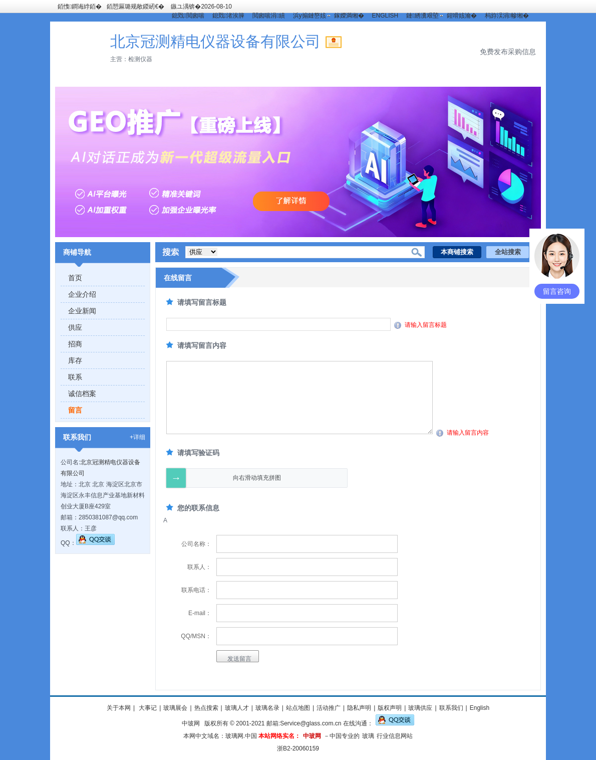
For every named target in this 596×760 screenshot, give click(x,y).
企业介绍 (82, 294)
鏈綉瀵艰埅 (422, 15)
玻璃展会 (175, 707)
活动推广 (329, 707)
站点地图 (298, 707)
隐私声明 (359, 707)
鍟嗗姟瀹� (462, 15)
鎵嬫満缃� (349, 15)
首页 (75, 278)
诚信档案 (82, 394)
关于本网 (119, 707)
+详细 (137, 437)
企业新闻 (82, 311)
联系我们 (451, 707)
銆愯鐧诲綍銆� (80, 6)
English (479, 707)
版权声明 (390, 707)
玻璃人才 (237, 707)
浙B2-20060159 (298, 748)
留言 (75, 410)
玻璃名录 (267, 707)
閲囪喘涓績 (268, 15)
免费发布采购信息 (508, 52)
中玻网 (191, 723)
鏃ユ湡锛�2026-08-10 (201, 6)
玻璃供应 (420, 707)
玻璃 (368, 735)
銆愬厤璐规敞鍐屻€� (135, 6)
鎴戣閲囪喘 (188, 15)
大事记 (147, 707)
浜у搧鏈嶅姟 (309, 15)
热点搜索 (206, 707)
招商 (75, 344)
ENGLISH (385, 15)
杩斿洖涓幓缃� (507, 15)
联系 (75, 377)
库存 (75, 360)
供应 (75, 327)
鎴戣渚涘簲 (228, 15)
